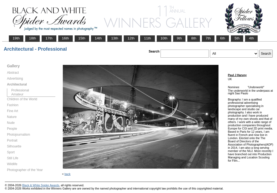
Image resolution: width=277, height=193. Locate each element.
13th (114, 38)
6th (222, 38)
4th (251, 38)
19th (16, 38)
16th (65, 38)
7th (208, 38)
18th (32, 38)
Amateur (17, 94)
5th (237, 38)
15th (81, 38)
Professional (20, 90)
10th (164, 38)
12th (131, 38)
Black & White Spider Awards (40, 185)
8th (193, 38)
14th (98, 38)
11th (147, 38)
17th (48, 38)
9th (179, 38)
